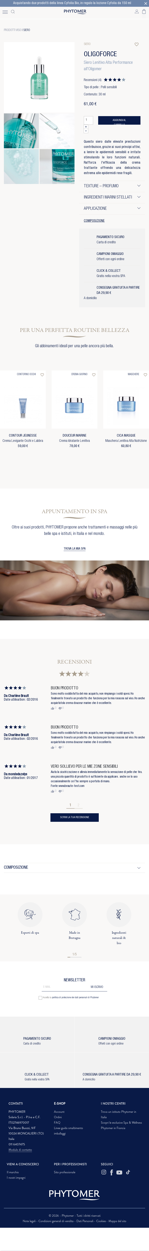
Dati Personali (85, 1221)
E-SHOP (59, 1103)
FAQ (57, 1122)
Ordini (58, 1117)
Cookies (101, 1221)
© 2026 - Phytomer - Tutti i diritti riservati (74, 1215)
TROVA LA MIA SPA (75, 549)
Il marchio (13, 1172)
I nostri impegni (16, 1177)
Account (59, 1111)
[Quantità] (88, 120)
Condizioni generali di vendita (56, 1221)
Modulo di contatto (20, 1149)
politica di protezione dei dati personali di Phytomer (75, 997)
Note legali (29, 1221)
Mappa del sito (117, 1221)
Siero (26, 30)
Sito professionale (64, 1172)
